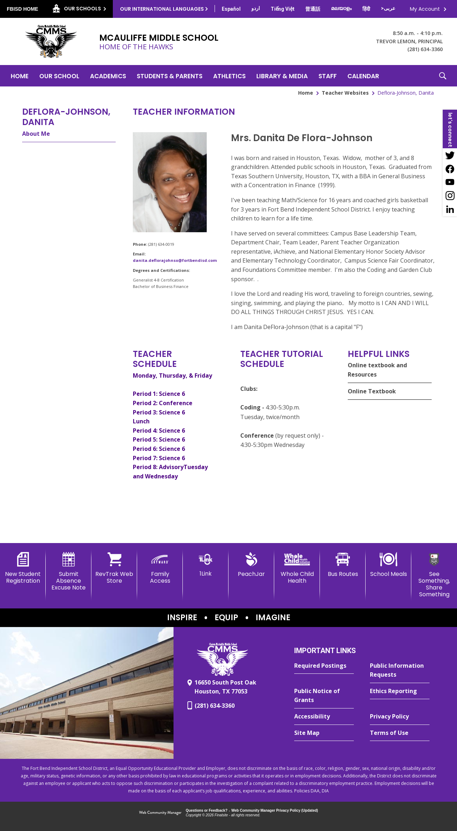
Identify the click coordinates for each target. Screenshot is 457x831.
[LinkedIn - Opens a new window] (450, 209)
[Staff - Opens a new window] (327, 75)
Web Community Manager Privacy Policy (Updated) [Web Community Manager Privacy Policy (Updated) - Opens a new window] (274, 810)
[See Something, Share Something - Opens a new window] (434, 575)
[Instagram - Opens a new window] (450, 195)
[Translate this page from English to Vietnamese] (282, 8)
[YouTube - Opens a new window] (450, 182)
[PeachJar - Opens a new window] (251, 565)
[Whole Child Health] (297, 568)
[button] (442, 75)
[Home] (19, 75)
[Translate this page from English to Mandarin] (313, 8)
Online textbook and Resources (377, 369)
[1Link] (205, 564)
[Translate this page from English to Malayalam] (341, 8)
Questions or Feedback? (206, 810)
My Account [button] (425, 9)
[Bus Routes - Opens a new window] (342, 565)
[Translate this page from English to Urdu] (255, 8)
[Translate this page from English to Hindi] (366, 8)
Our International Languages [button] (162, 9)
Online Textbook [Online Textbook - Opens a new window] (372, 391)
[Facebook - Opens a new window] (450, 168)
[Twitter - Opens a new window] (450, 155)
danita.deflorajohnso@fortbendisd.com (175, 260)
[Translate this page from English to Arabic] (388, 8)
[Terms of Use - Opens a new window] (400, 733)
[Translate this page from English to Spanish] (231, 8)
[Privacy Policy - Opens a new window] (400, 716)
